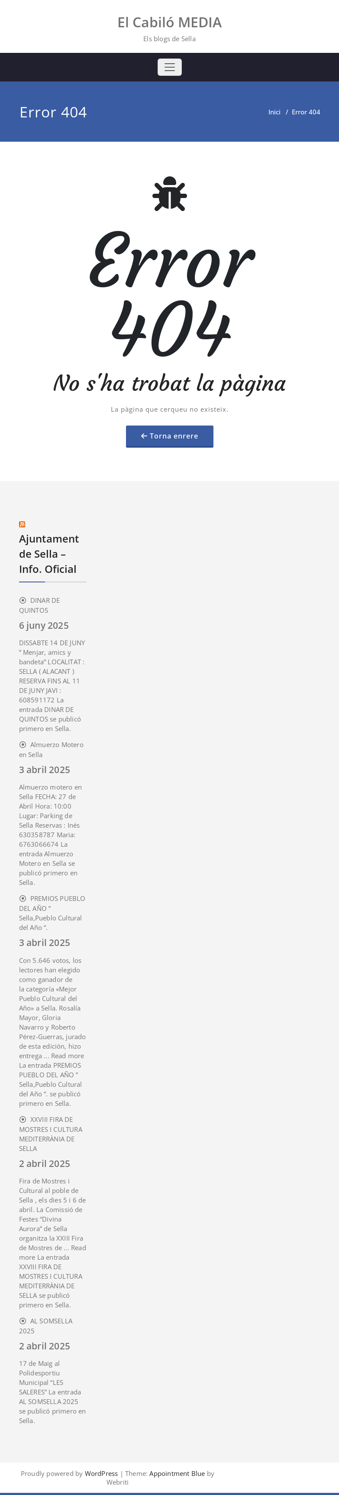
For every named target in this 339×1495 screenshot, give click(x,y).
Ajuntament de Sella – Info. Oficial (49, 553)
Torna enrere (174, 436)
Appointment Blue (176, 1473)
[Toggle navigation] (170, 67)
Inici (274, 111)
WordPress (101, 1473)
